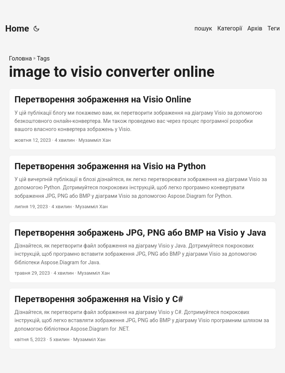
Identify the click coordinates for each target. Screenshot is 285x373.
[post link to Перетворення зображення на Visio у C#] (142, 318)
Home (17, 28)
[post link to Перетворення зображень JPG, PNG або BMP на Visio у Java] (142, 252)
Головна (20, 58)
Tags (43, 58)
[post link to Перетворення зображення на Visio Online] (142, 119)
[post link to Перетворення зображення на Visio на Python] (142, 186)
